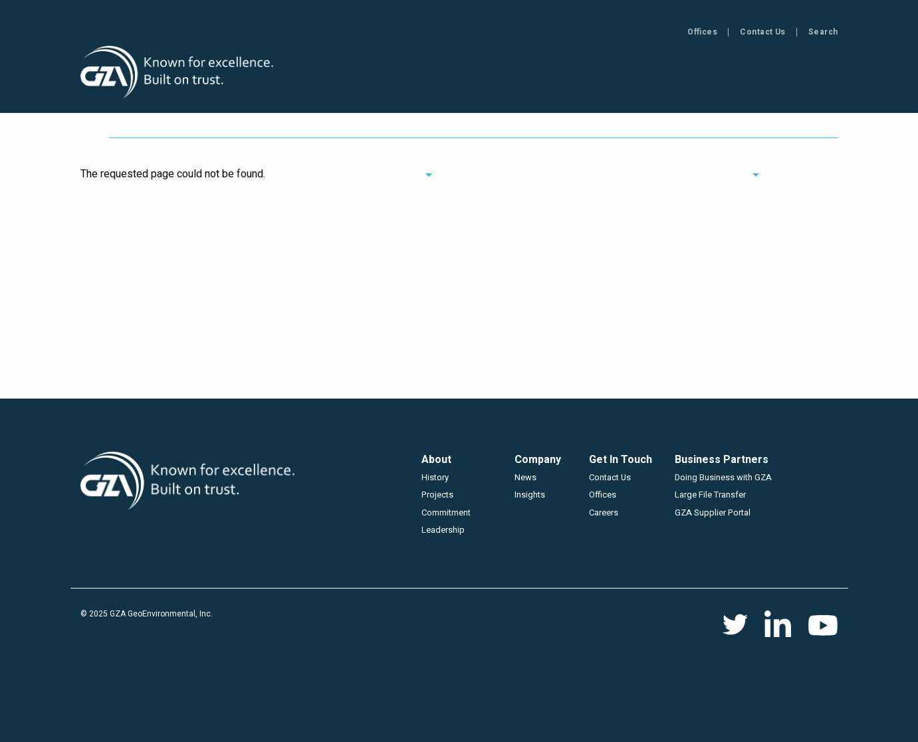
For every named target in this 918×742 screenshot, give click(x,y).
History (435, 477)
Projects (437, 494)
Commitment (446, 512)
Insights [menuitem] (567, 74)
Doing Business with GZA (723, 477)
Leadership (443, 529)
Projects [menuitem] (487, 74)
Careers (603, 512)
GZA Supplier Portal (712, 512)
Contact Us (763, 32)
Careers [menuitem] (812, 74)
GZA (178, 73)
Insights (530, 494)
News (525, 477)
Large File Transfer (710, 494)
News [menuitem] (638, 74)
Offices (702, 32)
